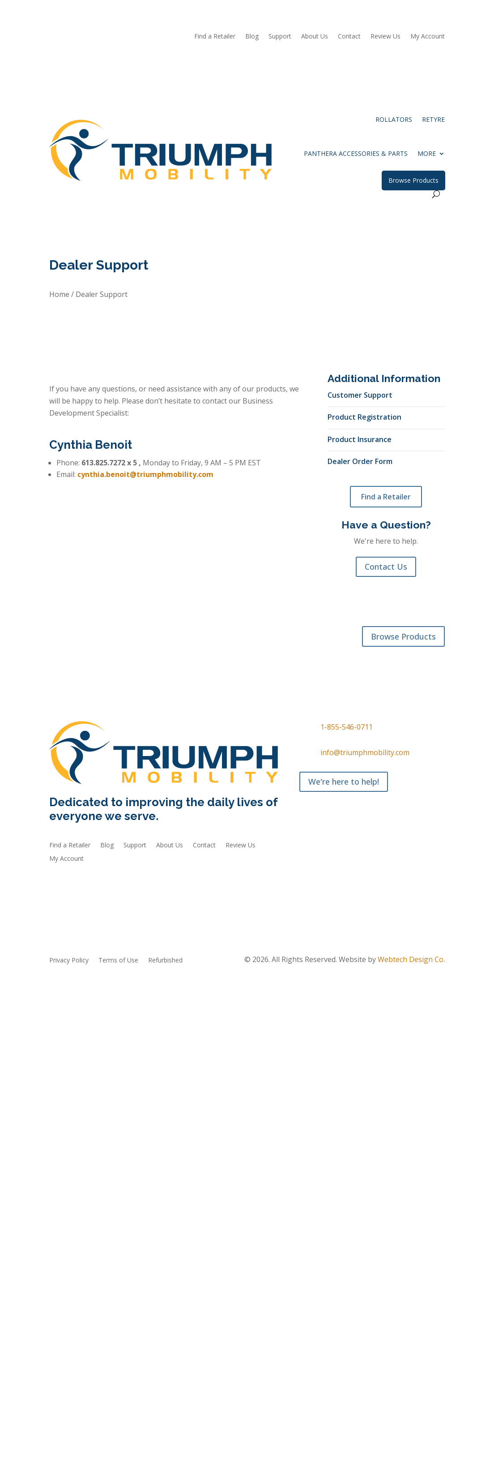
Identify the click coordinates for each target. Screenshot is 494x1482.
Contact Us (386, 566)
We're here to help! (343, 781)
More (426, 153)
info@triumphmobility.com (364, 752)
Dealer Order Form (360, 461)
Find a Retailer (386, 497)
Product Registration (364, 416)
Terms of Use (118, 960)
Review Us (385, 36)
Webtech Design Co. (411, 959)
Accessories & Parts (143, 655)
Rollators (393, 119)
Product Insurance (360, 439)
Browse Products (413, 180)
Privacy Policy (69, 960)
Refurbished (199, 655)
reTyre (433, 119)
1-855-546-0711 (346, 727)
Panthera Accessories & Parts (356, 153)
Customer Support (360, 394)
